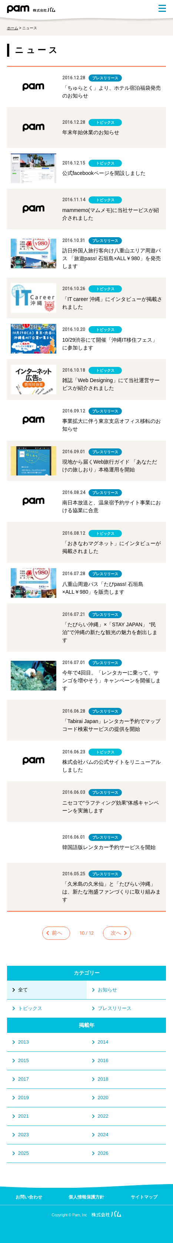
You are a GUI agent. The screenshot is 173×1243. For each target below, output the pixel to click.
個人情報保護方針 (86, 1197)
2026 (103, 1153)
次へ (116, 933)
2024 (103, 1134)
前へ (57, 933)
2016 (103, 1060)
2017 (23, 1079)
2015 (23, 1060)
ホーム (12, 28)
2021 (23, 1116)
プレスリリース (115, 1008)
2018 (103, 1079)
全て (23, 989)
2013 (23, 1042)
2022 (103, 1116)
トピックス (30, 1008)
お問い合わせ (29, 1197)
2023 (23, 1134)
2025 (23, 1153)
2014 (103, 1042)
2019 (23, 1097)
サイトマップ (144, 1197)
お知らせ (107, 989)
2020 (103, 1097)
